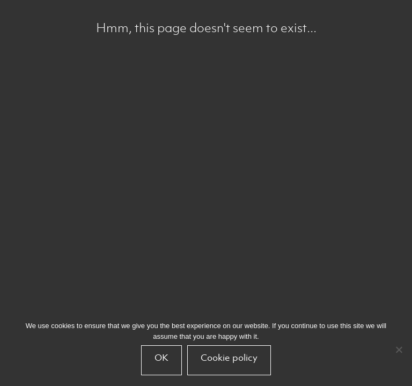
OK (161, 357)
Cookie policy (229, 357)
